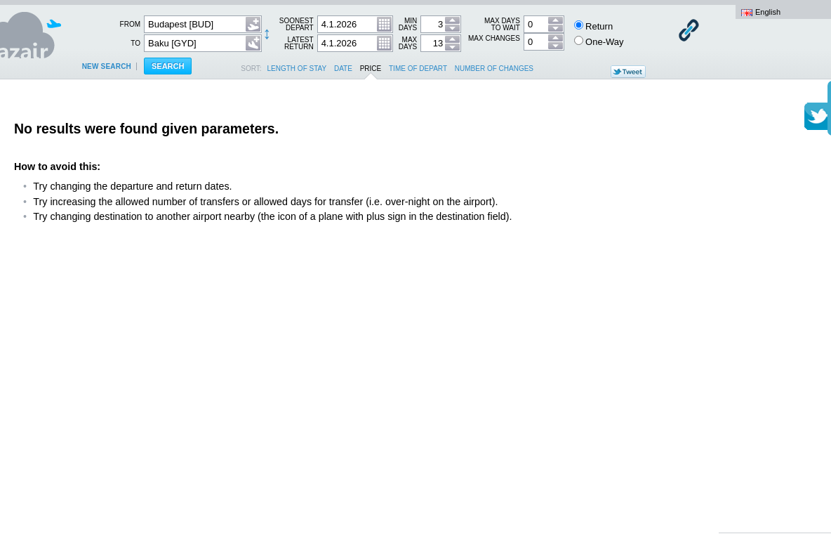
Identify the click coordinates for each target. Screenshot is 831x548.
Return (593, 26)
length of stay (297, 68)
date (343, 68)
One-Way (599, 41)
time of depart (418, 68)
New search (106, 66)
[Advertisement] (775, 316)
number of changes (494, 68)
